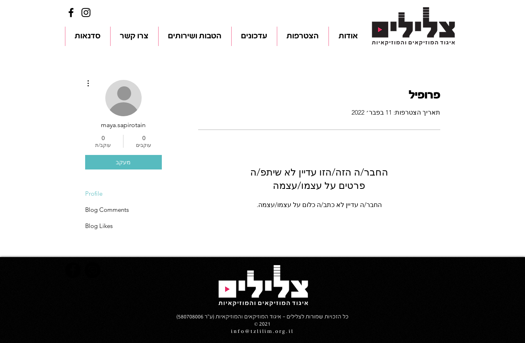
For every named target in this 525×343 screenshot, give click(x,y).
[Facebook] (71, 12)
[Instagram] (86, 12)
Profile (93, 193)
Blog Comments (107, 209)
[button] (348, 36)
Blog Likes (99, 226)
